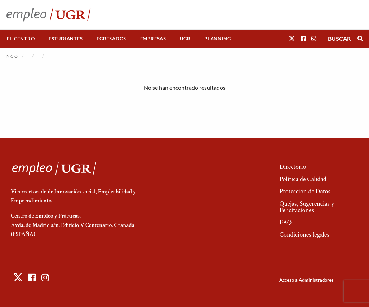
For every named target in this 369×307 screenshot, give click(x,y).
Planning (217, 38)
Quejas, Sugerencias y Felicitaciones (306, 206)
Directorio (292, 167)
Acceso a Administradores (306, 280)
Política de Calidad (302, 179)
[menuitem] (21, 39)
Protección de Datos (304, 191)
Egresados (111, 38)
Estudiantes (66, 38)
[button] (292, 38)
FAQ (285, 222)
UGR (185, 38)
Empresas (153, 38)
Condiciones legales (304, 235)
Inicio (11, 56)
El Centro (21, 38)
